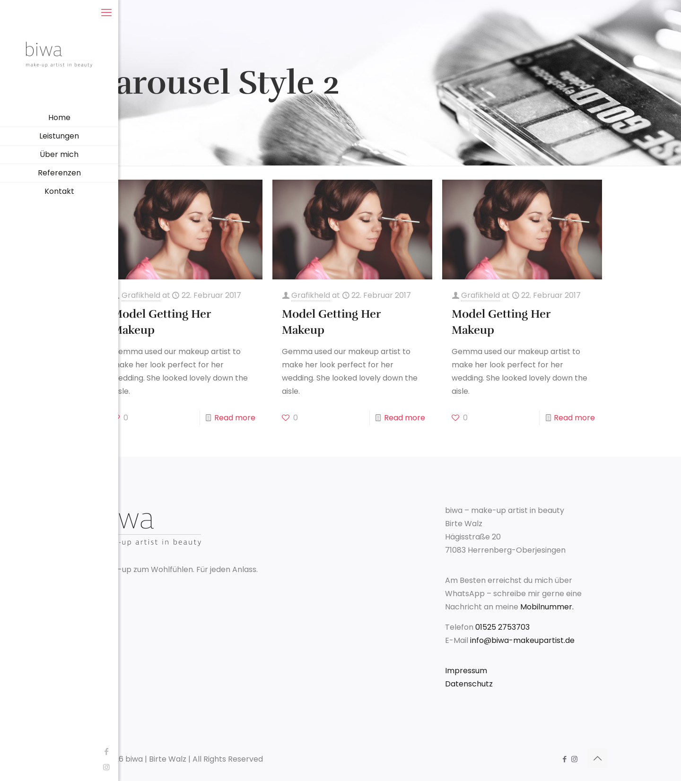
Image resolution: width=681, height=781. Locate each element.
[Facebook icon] (12, 751)
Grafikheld (141, 295)
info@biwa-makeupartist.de (522, 640)
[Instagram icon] (12, 767)
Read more (234, 417)
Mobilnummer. (547, 606)
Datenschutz (469, 683)
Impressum (466, 670)
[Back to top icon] (597, 758)
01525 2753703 (502, 627)
